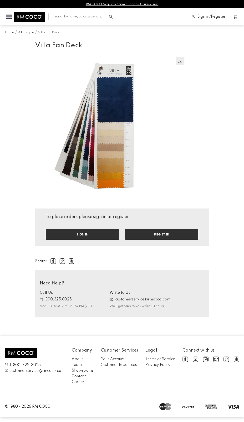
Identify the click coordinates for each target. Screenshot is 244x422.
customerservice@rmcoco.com (140, 299)
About (77, 359)
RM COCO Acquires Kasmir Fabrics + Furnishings (122, 4)
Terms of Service (160, 359)
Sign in (82, 234)
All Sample (26, 32)
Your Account (113, 359)
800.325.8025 (56, 299)
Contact (79, 376)
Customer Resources (119, 365)
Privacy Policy (157, 365)
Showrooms (82, 371)
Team (77, 365)
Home (9, 32)
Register (161, 234)
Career (78, 382)
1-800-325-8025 (23, 365)
